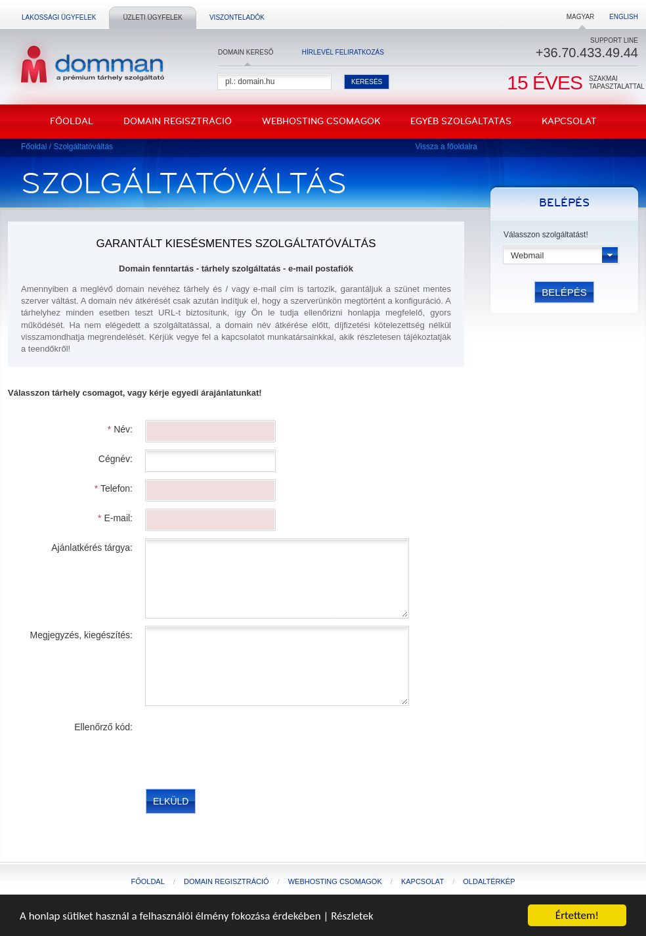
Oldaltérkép (489, 881)
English (623, 16)
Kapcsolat (569, 121)
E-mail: (115, 518)
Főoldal (71, 121)
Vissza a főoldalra (447, 146)
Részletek (352, 917)
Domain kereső (245, 52)
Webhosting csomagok (321, 121)
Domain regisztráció (177, 121)
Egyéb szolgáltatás (460, 121)
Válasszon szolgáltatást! (546, 234)
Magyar (581, 16)
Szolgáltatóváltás (83, 146)
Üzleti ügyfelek (153, 17)
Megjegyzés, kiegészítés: (81, 635)
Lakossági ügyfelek (59, 17)
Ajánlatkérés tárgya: (92, 547)
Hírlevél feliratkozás (343, 52)
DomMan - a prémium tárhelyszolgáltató (88, 65)
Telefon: (114, 488)
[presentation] (245, 744)
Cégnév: (115, 459)
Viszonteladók (237, 17)
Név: (120, 429)
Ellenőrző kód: (103, 727)
